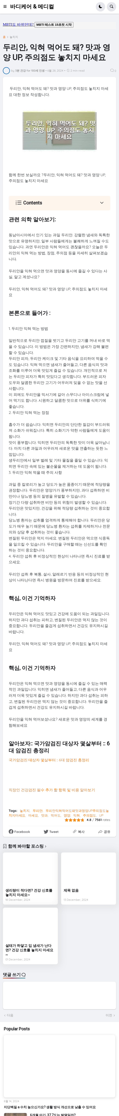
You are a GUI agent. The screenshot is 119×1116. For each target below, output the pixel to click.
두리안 (37, 811)
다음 (10, 1015)
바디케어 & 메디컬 (32, 7)
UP (101, 815)
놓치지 (14, 37)
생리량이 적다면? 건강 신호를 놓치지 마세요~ (28, 892)
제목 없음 (71, 890)
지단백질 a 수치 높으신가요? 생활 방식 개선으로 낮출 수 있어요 (50, 1107)
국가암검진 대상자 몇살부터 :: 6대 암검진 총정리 (49, 760)
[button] (6, 6)
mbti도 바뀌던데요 (59, 25)
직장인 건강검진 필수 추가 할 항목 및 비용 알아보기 (52, 790)
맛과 (44, 815)
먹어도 (56, 815)
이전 (109, 1015)
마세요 (33, 815)
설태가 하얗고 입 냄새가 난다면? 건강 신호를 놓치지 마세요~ (29, 950)
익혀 (76, 815)
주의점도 (89, 815)
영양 (67, 815)
